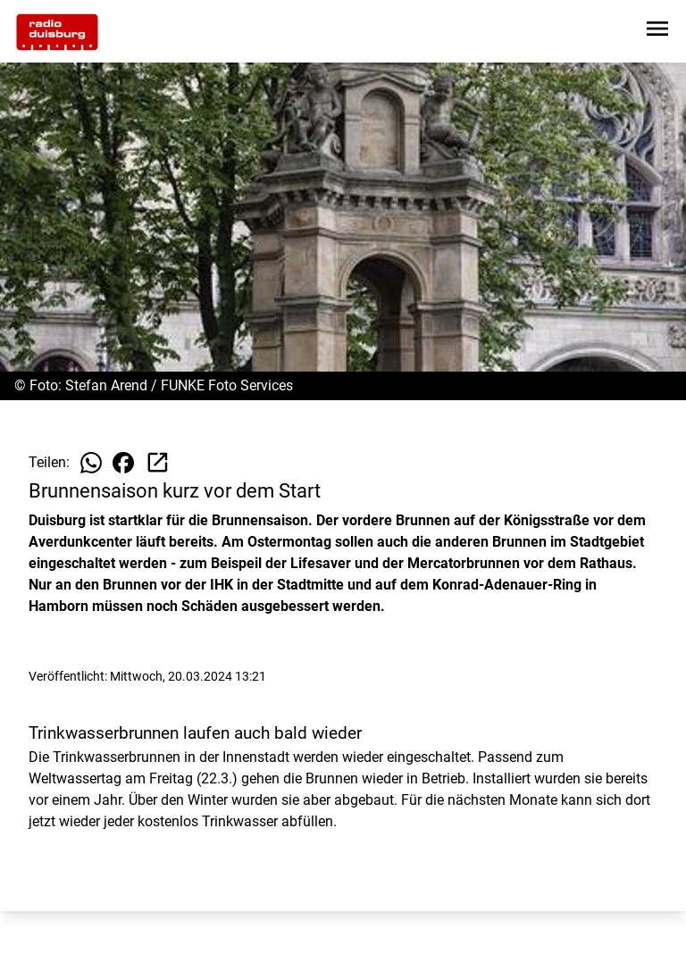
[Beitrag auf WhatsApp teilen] (91, 462)
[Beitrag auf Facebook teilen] (123, 462)
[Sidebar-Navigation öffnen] (657, 31)
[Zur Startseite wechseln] (57, 32)
